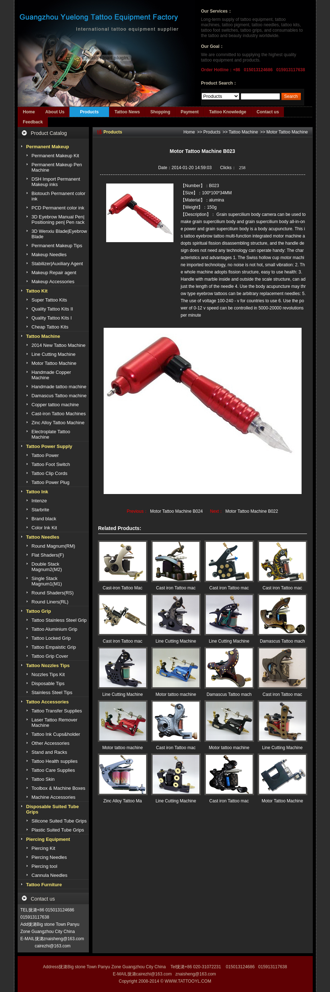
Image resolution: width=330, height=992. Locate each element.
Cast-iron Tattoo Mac (123, 587)
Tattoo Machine (243, 132)
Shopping (160, 111)
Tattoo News (127, 111)
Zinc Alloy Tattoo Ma (122, 800)
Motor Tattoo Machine (287, 132)
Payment (190, 111)
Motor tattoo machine (175, 694)
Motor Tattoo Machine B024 (176, 511)
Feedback (33, 121)
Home (29, 111)
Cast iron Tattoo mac (176, 587)
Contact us (268, 111)
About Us (54, 111)
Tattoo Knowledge (227, 111)
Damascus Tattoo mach (282, 641)
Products (89, 111)
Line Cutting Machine (175, 641)
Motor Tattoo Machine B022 (251, 511)
